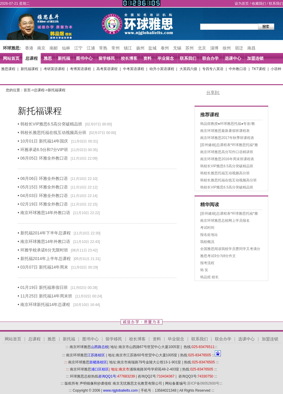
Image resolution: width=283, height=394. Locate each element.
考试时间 (207, 228)
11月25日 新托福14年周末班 (46, 296)
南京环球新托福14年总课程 (45, 304)
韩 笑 (204, 270)
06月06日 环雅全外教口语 (44, 178)
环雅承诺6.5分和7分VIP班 (44, 149)
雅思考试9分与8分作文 (218, 256)
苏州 (189, 48)
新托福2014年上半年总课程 (45, 258)
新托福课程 (29, 69)
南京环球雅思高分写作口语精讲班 (226, 152)
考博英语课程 (80, 69)
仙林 (66, 48)
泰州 (165, 48)
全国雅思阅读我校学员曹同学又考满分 (230, 249)
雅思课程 (8, 69)
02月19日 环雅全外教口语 (44, 204)
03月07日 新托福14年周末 (44, 267)
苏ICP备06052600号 (203, 383)
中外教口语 (237, 69)
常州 (115, 48)
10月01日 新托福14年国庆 (44, 141)
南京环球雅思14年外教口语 (45, 212)
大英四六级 (188, 69)
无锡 (177, 48)
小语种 (276, 69)
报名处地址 (209, 235)
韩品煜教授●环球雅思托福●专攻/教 (227, 124)
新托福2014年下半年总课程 (45, 233)
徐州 (227, 48)
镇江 (128, 48)
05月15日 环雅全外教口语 (44, 187)
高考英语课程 (107, 69)
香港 (29, 48)
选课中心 (233, 58)
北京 (202, 48)
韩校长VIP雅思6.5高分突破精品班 (51, 124)
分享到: (213, 92)
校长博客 (129, 58)
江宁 (78, 48)
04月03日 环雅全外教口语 (44, 195)
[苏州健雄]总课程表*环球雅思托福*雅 (229, 145)
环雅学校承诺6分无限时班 (44, 250)
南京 (41, 48)
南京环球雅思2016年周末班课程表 (227, 159)
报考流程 (207, 263)
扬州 (140, 48)
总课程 (31, 58)
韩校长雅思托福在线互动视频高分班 (53, 132)
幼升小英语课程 (161, 69)
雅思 (48, 58)
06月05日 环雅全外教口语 (44, 158)
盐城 (152, 48)
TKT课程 (259, 69)
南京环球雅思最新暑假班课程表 (225, 131)
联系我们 (276, 3)
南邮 (54, 48)
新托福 (64, 58)
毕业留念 (165, 58)
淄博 (214, 48)
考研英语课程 (54, 69)
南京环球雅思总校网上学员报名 (225, 220)
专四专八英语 (212, 69)
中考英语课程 (133, 69)
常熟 (103, 48)
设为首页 (242, 3)
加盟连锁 (255, 58)
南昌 (251, 48)
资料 (147, 58)
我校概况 (207, 242)
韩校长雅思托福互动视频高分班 (225, 173)
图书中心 (84, 58)
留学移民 (106, 58)
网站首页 (11, 58)
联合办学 (210, 58)
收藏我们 (259, 3)
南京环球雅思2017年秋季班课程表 (227, 138)
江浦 (91, 48)
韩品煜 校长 (209, 277)
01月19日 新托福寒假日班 (44, 287)
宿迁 (239, 48)
